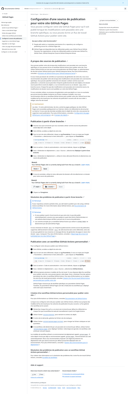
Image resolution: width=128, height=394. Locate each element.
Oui (34, 374)
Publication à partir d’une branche (48, 121)
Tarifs (63, 388)
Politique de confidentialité (37, 377)
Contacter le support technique (71, 376)
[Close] (123, 3)
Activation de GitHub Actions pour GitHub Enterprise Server (56, 73)
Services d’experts (71, 388)
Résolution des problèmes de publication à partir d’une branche (57, 197)
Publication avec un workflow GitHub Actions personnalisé (60, 241)
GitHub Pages (7, 17)
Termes (45, 388)
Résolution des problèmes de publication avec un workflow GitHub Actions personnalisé (58, 351)
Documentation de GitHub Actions (76, 298)
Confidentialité (52, 388)
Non (41, 374)
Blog (79, 388)
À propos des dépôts (61, 115)
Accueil (4, 13)
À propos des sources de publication (49, 61)
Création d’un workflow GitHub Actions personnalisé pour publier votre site (60, 294)
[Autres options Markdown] (117, 20)
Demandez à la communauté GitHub (73, 374)
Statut (59, 388)
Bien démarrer (44, 14)
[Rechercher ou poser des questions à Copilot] (70, 8)
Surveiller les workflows (49, 357)
